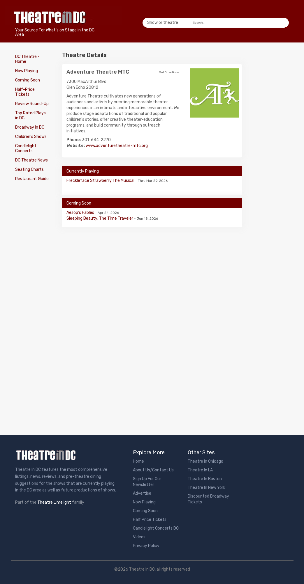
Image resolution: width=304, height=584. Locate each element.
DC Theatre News (31, 160)
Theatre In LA (200, 470)
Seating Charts (29, 169)
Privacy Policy (146, 545)
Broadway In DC (29, 127)
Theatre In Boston (205, 478)
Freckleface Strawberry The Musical (100, 180)
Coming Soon (27, 80)
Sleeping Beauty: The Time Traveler (100, 218)
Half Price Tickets (149, 519)
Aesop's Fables (80, 212)
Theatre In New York (206, 487)
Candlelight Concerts (25, 148)
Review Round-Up (32, 103)
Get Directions (169, 72)
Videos (139, 537)
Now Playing (26, 70)
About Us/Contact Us (153, 470)
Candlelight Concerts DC (156, 528)
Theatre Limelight (54, 502)
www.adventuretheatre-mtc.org (117, 145)
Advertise (142, 493)
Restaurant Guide (32, 178)
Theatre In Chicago (205, 461)
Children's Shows (31, 136)
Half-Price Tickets (25, 92)
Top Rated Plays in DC (30, 115)
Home (138, 461)
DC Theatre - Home (27, 59)
